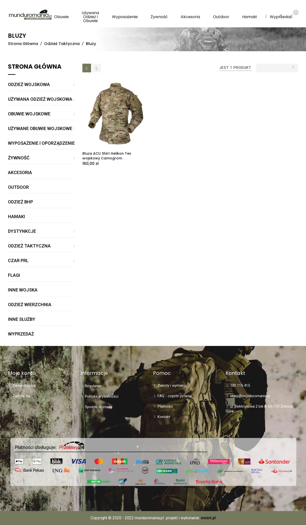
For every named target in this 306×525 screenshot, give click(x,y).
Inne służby (21, 319)
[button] (266, 16)
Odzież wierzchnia (29, 304)
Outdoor (18, 187)
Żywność (19, 158)
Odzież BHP (20, 202)
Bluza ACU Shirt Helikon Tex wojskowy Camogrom (106, 156)
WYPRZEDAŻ (21, 334)
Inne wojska (22, 290)
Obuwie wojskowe (29, 114)
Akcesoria (20, 172)
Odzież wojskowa (29, 84)
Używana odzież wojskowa (40, 99)
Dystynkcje (22, 231)
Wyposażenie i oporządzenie (41, 143)
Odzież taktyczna (29, 246)
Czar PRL (18, 260)
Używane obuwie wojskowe (40, 128)
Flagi (14, 275)
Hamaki (16, 216)
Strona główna (35, 67)
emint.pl (208, 518)
